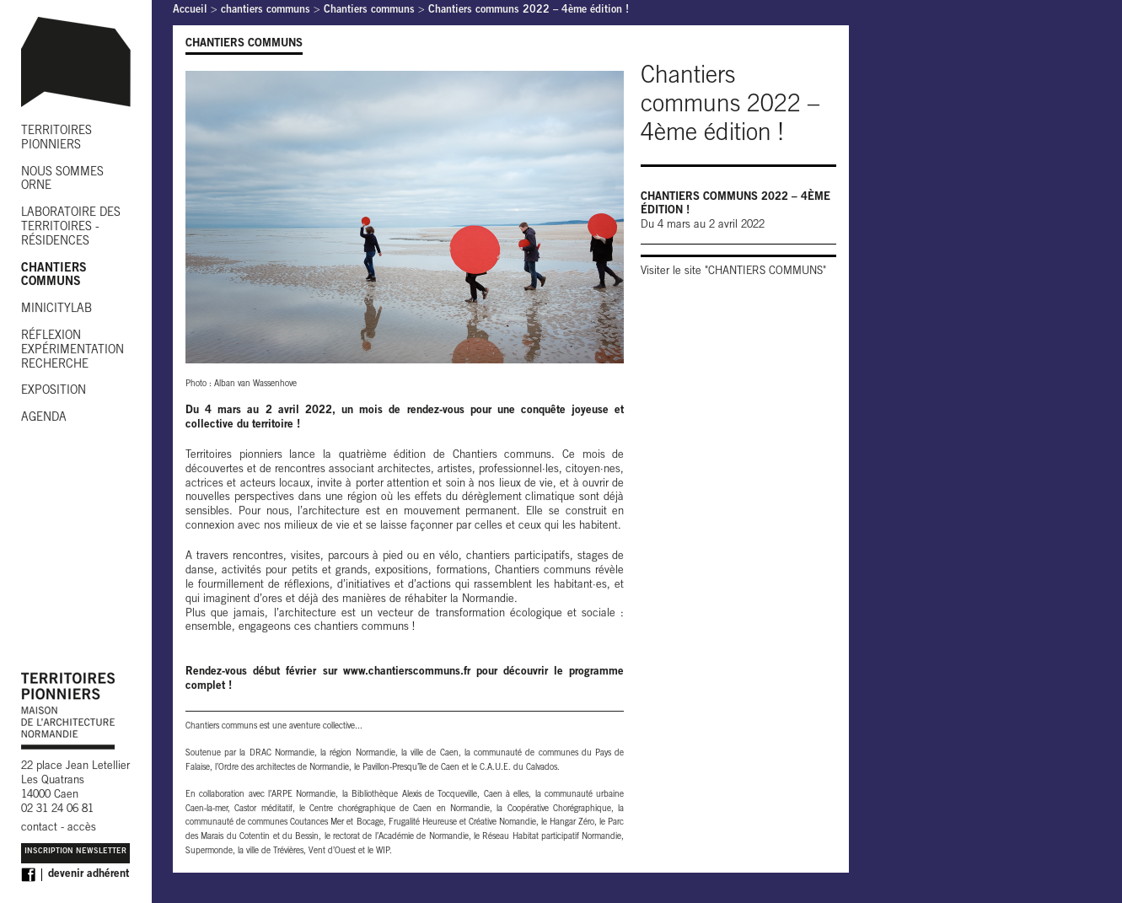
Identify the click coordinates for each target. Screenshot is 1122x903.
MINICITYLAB (56, 309)
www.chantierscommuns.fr (406, 672)
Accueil (190, 10)
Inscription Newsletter (75, 852)
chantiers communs (265, 10)
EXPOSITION (53, 391)
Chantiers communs (369, 10)
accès (81, 828)
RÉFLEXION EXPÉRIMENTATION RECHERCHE (72, 351)
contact (39, 828)
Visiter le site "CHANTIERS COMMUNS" (733, 271)
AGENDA (44, 418)
